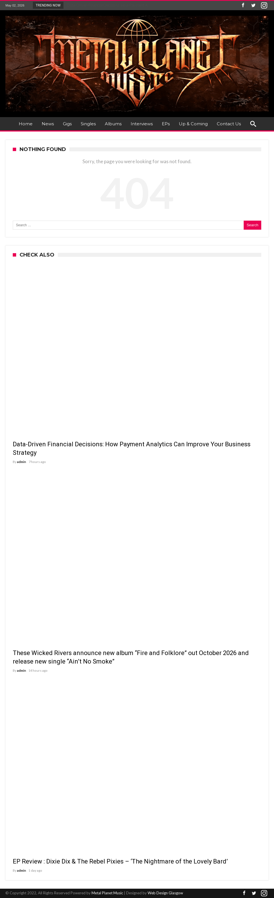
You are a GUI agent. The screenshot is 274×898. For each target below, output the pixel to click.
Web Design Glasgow (165, 893)
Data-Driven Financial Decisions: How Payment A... (107, 5)
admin (21, 462)
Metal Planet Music (107, 893)
